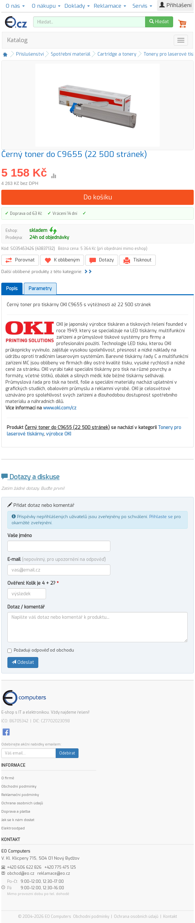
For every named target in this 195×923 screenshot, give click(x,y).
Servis (142, 6)
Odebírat (67, 753)
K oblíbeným (62, 260)
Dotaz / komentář (26, 607)
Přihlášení (175, 5)
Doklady (77, 6)
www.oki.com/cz (59, 408)
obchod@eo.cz (20, 873)
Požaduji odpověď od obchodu (40, 650)
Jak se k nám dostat (17, 820)
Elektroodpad (13, 828)
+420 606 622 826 (24, 867)
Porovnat (20, 260)
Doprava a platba (15, 811)
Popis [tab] (12, 289)
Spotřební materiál (70, 54)
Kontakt (170, 916)
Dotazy (101, 260)
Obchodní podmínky (18, 786)
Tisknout (138, 260)
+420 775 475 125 (60, 867)
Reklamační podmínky (20, 794)
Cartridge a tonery (117, 54)
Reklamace (110, 6)
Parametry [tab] (40, 289)
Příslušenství (30, 54)
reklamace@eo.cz (53, 873)
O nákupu (46, 6)
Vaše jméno (19, 536)
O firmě (7, 778)
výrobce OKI (58, 434)
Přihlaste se (161, 516)
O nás (15, 6)
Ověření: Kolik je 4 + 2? (33, 583)
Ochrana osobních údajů (22, 803)
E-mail (56, 559)
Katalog (17, 40)
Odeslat (23, 662)
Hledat (159, 22)
